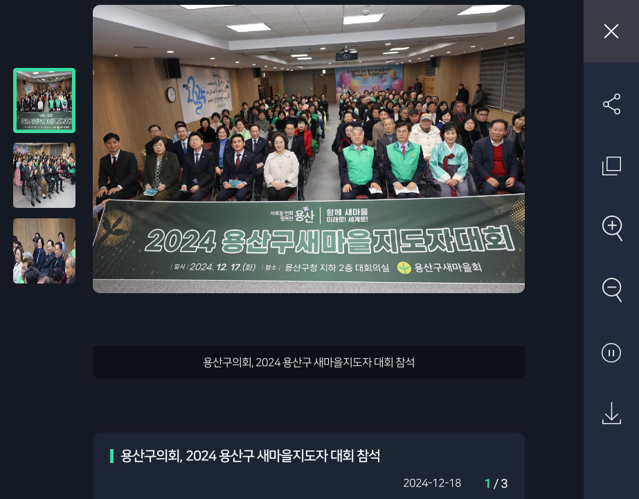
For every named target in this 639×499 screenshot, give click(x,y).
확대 (611, 228)
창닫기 (611, 31)
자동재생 (611, 352)
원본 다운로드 (611, 413)
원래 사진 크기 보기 (611, 165)
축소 (611, 289)
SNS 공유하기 (611, 104)
